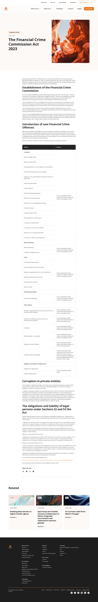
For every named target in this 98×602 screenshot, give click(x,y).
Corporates (24, 553)
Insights (79, 8)
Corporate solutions (26, 573)
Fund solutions (25, 565)
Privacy (42, 590)
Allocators (24, 547)
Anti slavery (78, 590)
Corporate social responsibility (48, 553)
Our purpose (73, 2)
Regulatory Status (70, 590)
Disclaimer (63, 590)
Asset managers (25, 549)
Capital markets (25, 551)
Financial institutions (26, 557)
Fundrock (62, 551)
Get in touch (89, 8)
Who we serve (35, 8)
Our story (52, 2)
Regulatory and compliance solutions (30, 569)
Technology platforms (26, 581)
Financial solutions (26, 571)
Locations (70, 8)
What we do (48, 8)
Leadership (44, 549)
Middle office (24, 567)
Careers (44, 551)
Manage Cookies (85, 590)
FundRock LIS (63, 553)
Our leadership (62, 2)
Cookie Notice (49, 590)
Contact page (45, 561)
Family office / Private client (28, 555)
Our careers (44, 2)
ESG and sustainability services (28, 575)
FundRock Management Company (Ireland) (69, 547)
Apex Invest (24, 563)
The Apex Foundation (47, 567)
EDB (61, 549)
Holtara (61, 555)
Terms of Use (56, 590)
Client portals (83, 2)
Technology (60, 8)
